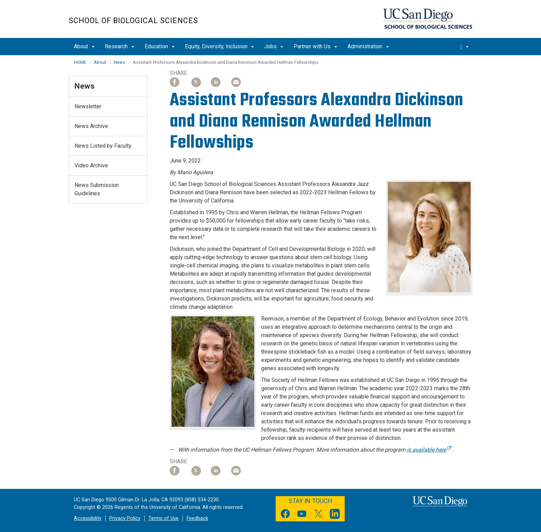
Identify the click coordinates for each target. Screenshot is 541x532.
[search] (464, 46)
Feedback (197, 518)
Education (160, 46)
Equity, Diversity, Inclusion (219, 46)
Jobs (273, 46)
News (119, 62)
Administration (368, 46)
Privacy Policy (124, 518)
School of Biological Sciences (133, 20)
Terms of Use (163, 518)
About (84, 46)
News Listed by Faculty (103, 145)
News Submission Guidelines (97, 189)
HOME (80, 62)
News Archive (91, 126)
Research (119, 46)
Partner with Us (315, 46)
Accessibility (87, 518)
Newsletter (88, 106)
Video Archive (91, 165)
